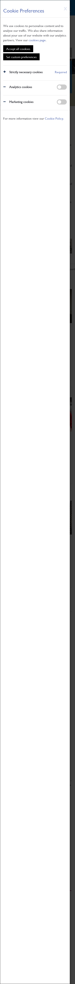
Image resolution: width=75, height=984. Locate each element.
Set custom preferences (21, 57)
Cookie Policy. (54, 118)
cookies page (37, 40)
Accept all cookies (18, 48)
